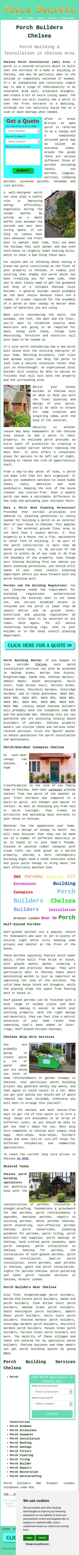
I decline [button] (42, 1537)
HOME (20, 18)
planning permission (41, 516)
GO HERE (23, 1158)
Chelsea (41, 664)
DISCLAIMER (67, 18)
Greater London (30, 1279)
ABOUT (41, 18)
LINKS (30, 18)
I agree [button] (29, 1537)
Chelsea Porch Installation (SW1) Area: (37, 62)
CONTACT (52, 18)
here (7, 1353)
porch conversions (39, 1229)
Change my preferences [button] (37, 1544)
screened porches (34, 181)
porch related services (47, 1275)
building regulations (24, 593)
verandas (60, 181)
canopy (37, 863)
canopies (55, 789)
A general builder (34, 291)
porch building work (19, 578)
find (16, 1294)
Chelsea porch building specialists (15, 1178)
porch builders (56, 1332)
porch (8, 66)
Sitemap (6, 1529)
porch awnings (58, 1237)
